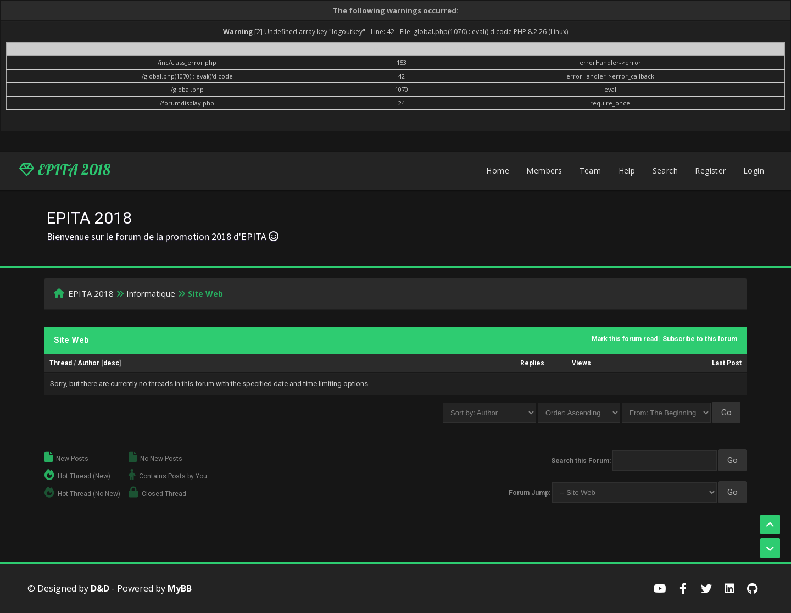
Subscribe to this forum (699, 339)
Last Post (727, 363)
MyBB (180, 588)
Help (627, 170)
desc (111, 363)
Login (753, 170)
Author (88, 363)
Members (544, 170)
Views (581, 363)
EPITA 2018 (64, 169)
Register (710, 170)
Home (497, 170)
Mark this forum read (625, 339)
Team (590, 170)
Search (665, 170)
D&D (100, 588)
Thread (60, 363)
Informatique (150, 293)
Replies (532, 363)
